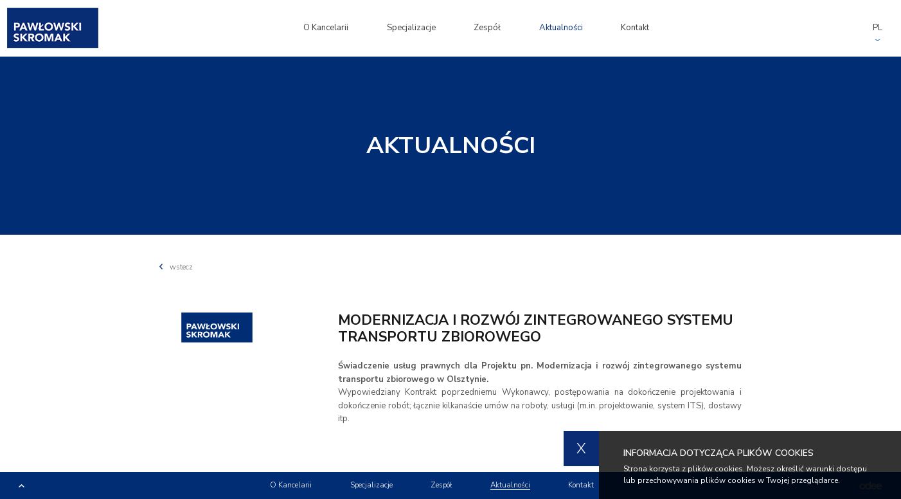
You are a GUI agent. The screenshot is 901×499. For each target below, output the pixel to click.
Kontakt (635, 27)
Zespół (487, 27)
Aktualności (561, 27)
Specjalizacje (411, 27)
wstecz (176, 267)
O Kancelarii (325, 27)
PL (877, 27)
